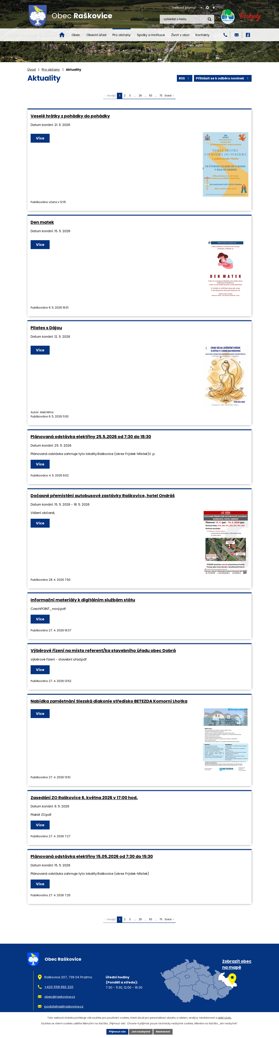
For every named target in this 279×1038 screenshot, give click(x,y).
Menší (201, 7)
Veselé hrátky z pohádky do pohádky (70, 116)
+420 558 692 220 (58, 987)
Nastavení (163, 1031)
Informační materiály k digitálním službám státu (83, 600)
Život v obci (180, 35)
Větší (213, 7)
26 (140, 95)
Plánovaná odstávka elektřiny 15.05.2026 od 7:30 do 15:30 (92, 856)
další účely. (225, 1018)
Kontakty (202, 35)
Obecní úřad (96, 35)
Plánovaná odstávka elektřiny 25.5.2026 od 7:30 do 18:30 (91, 437)
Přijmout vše (117, 1031)
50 (150, 95)
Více (40, 138)
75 (160, 95)
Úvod (62, 34)
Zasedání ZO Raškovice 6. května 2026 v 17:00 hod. (84, 797)
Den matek (42, 222)
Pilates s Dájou (46, 328)
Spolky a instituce (151, 35)
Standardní (207, 7)
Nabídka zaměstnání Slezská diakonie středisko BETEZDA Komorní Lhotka (109, 701)
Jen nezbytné (140, 1031)
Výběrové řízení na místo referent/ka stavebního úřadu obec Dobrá (103, 650)
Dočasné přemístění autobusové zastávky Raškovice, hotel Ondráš (103, 495)
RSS (185, 78)
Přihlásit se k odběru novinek (223, 78)
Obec (76, 35)
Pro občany (121, 35)
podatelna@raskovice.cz (63, 1006)
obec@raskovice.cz (59, 996)
